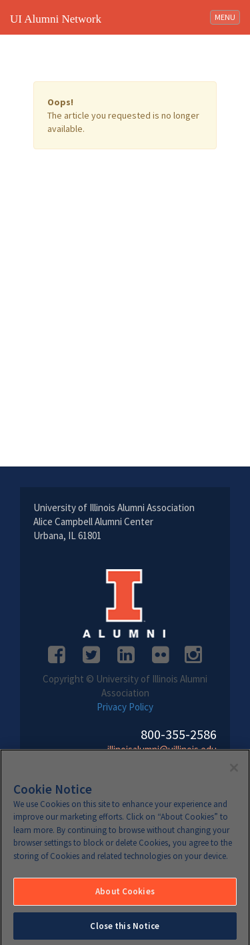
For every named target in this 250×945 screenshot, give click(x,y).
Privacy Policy (125, 706)
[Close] (234, 770)
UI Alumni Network (55, 19)
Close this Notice (124, 929)
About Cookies (125, 894)
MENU (227, 16)
